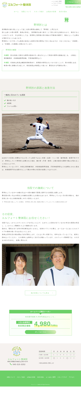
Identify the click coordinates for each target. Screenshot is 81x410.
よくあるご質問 (57, 1)
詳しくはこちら (40, 355)
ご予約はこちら (72, 2)
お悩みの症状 (51, 11)
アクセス (55, 5)
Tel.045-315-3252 (73, 7)
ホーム (16, 11)
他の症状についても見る (40, 316)
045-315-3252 (17, 388)
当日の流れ (63, 11)
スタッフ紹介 (39, 11)
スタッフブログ (57, 3)
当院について (26, 11)
